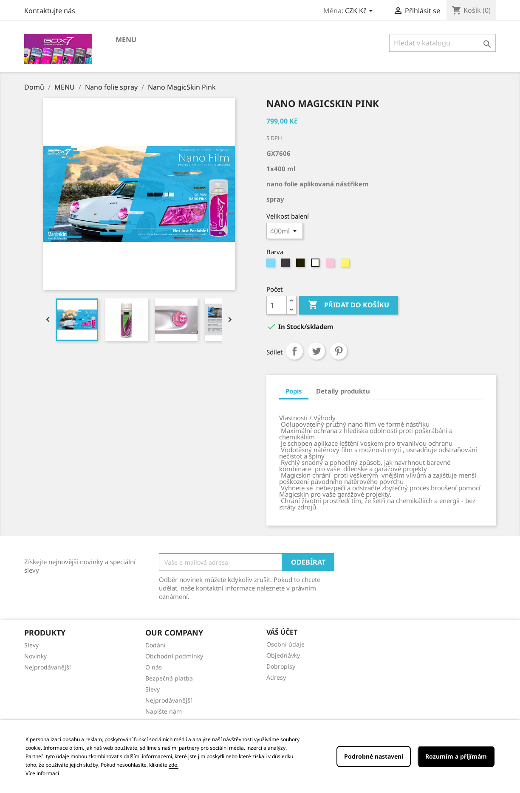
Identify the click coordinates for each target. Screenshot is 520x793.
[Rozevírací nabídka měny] (360, 11)
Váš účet (281, 632)
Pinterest (338, 351)
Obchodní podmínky (174, 656)
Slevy (31, 645)
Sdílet (294, 351)
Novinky (35, 656)
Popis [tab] (293, 391)
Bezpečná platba (169, 678)
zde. (173, 764)
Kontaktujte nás (49, 10)
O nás (153, 667)
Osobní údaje (285, 644)
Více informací (42, 773)
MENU (126, 39)
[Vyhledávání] (442, 43)
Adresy (276, 677)
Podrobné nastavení (373, 756)
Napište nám (163, 711)
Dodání (155, 645)
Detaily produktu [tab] (343, 391)
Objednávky (283, 655)
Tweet (316, 351)
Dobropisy (280, 666)
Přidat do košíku (348, 305)
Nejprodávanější (47, 667)
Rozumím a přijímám (456, 756)
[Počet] (276, 305)
